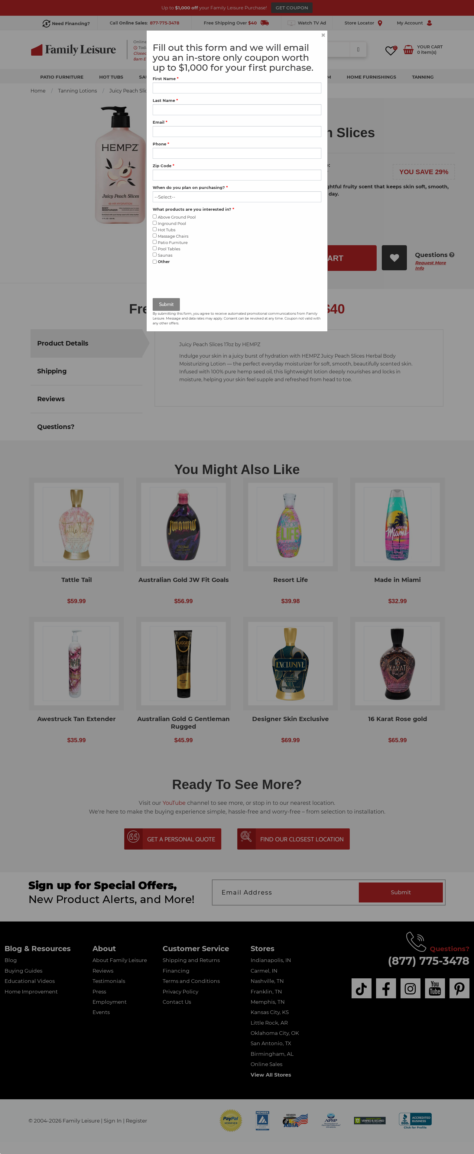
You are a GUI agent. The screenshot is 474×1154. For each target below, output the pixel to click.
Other (164, 261)
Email (160, 122)
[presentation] (199, 282)
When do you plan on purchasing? (190, 187)
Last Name (165, 100)
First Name (166, 78)
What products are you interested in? (193, 209)
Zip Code (163, 165)
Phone (161, 143)
